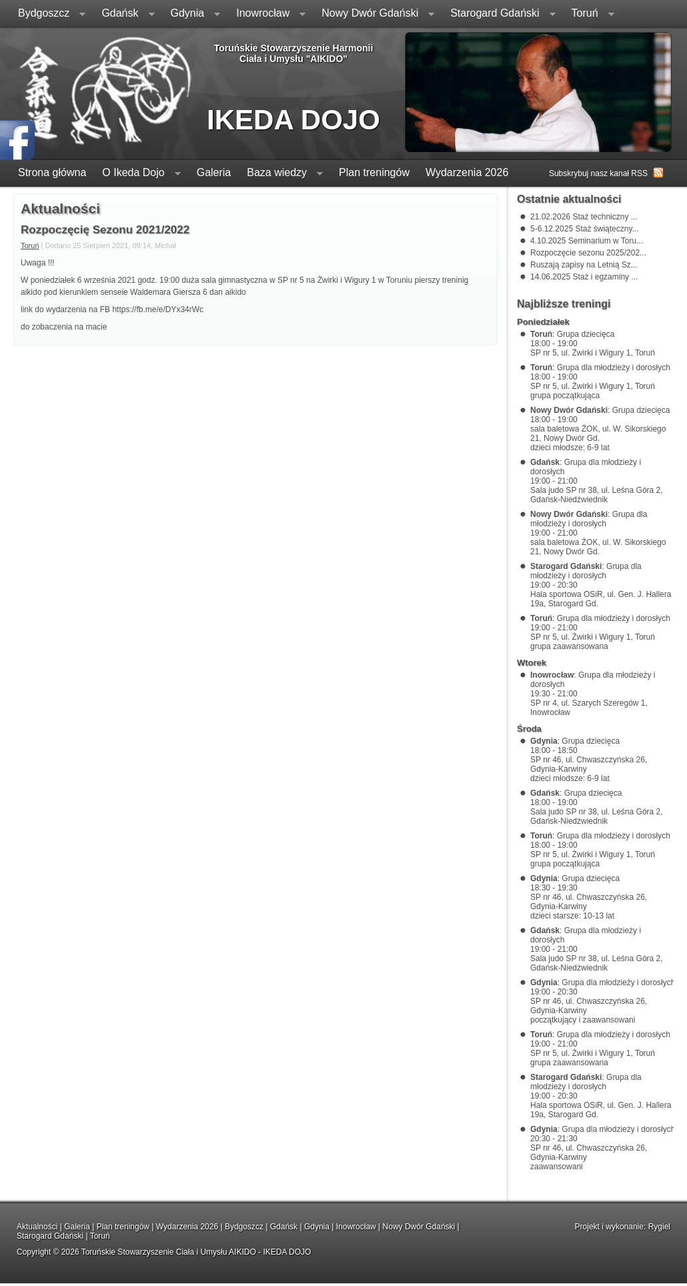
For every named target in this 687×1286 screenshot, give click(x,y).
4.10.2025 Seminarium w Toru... (586, 240)
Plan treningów (374, 172)
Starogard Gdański (498, 14)
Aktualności (37, 1226)
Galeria (214, 172)
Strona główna (52, 172)
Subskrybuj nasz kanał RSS (598, 173)
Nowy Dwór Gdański (373, 14)
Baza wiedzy (281, 174)
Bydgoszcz (47, 14)
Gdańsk (123, 14)
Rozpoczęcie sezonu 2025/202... (588, 252)
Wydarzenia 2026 (467, 172)
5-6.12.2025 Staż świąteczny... (584, 228)
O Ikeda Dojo (137, 174)
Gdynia (192, 14)
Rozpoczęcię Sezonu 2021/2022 (105, 229)
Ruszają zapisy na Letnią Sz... (584, 264)
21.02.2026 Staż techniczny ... (584, 216)
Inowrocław (266, 14)
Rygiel (659, 1226)
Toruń (589, 14)
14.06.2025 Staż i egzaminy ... (584, 276)
